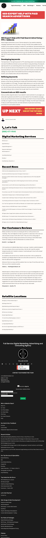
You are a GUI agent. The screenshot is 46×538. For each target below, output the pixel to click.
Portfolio (3, 425)
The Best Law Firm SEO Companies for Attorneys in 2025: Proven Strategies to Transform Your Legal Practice (21, 210)
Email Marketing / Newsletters (8, 161)
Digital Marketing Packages (7, 520)
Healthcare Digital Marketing (7, 484)
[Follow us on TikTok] (24, 364)
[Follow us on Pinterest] (31, 364)
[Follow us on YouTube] (21, 364)
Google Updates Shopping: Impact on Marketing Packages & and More (15, 194)
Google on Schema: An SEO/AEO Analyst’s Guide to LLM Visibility (14, 206)
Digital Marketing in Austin (7, 320)
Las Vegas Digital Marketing (7, 323)
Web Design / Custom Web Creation (9, 506)
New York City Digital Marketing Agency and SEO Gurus (12, 326)
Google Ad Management (6, 146)
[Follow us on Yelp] (13, 364)
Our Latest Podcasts (5, 416)
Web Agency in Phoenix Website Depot (9, 300)
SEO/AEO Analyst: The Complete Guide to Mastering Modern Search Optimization (17, 216)
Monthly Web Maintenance (7, 526)
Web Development (5, 151)
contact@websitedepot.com (7, 375)
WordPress (3, 508)
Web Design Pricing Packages (7, 524)
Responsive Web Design (6, 149)
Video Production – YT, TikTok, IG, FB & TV (10, 468)
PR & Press (3, 414)
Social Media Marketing (6, 155)
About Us (3, 405)
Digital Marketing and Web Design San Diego (10, 306)
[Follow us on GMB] (17, 364)
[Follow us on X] (6, 364)
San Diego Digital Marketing (7, 329)
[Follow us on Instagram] (9, 364)
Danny (8, 119)
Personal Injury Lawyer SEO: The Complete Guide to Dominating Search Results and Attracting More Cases (22, 192)
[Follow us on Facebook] (2, 364)
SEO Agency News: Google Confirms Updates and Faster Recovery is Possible (17, 213)
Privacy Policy (4, 535)
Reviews (38, 5)
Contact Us (3, 495)
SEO (24, 5)
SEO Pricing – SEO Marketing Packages (9, 522)
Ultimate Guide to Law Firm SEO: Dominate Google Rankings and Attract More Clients (18, 185)
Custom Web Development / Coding (9, 513)
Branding (4, 158)
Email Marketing (4, 472)
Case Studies (4, 427)
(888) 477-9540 (9, 131)
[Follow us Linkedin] (28, 364)
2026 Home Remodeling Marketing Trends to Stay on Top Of (13, 171)
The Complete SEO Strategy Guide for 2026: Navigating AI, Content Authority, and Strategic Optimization (20, 181)
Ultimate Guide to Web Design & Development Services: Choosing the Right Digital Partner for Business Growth (22, 188)
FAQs (2, 418)
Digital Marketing (16, 5)
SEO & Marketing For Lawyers (7, 479)
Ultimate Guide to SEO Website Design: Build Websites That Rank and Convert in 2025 (18, 219)
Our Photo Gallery (5, 410)
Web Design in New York (6, 303)
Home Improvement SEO (6, 486)
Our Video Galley (4, 412)
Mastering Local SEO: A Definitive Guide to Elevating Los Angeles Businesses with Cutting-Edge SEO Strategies (21, 177)
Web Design (30, 5)
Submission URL (4, 394)
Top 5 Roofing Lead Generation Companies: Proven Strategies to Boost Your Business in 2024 (20, 200)
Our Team (3, 407)
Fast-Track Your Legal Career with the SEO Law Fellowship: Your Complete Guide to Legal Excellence (21, 203)
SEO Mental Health (5, 481)
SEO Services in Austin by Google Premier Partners (12, 309)
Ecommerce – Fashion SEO (7, 488)
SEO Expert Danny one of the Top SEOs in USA (33, 111)
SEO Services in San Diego (7, 312)
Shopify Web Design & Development (9, 510)
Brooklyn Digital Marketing (7, 315)
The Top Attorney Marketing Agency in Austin (11, 318)
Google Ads (3, 464)
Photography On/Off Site (6, 470)
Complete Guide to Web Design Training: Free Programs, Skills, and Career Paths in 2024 (19, 197)
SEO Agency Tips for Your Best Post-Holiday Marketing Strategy (14, 222)
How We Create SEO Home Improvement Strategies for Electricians (15, 173)
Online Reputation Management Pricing (10, 528)
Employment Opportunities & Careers (9, 429)
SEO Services (4, 140)
